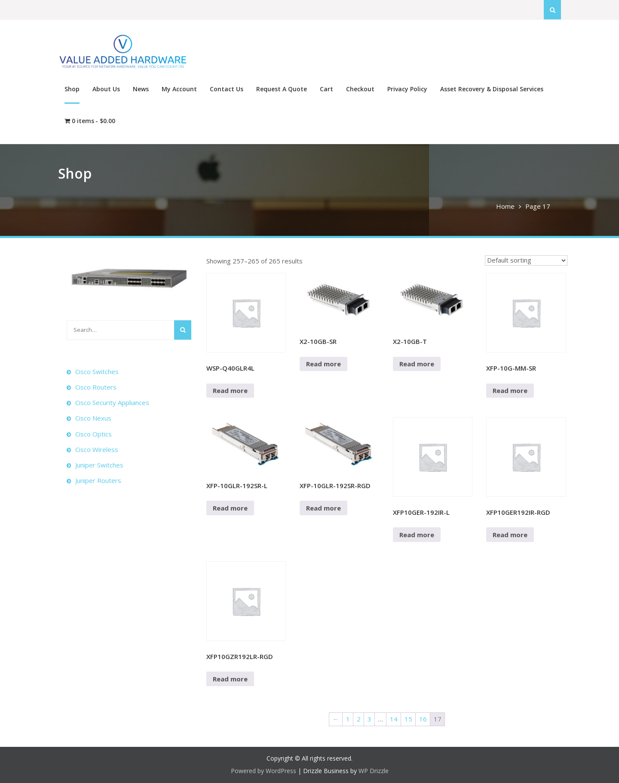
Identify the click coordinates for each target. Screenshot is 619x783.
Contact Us (226, 89)
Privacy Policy (407, 89)
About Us (106, 89)
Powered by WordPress (263, 771)
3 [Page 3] (369, 719)
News (141, 89)
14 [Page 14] (394, 719)
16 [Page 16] (423, 719)
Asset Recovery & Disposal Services (491, 89)
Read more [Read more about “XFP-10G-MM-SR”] (510, 390)
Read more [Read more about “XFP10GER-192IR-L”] (416, 534)
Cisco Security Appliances (112, 402)
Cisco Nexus (93, 418)
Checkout (360, 89)
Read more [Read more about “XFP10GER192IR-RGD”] (510, 534)
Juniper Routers (98, 480)
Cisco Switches (97, 371)
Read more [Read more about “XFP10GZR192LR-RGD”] (230, 679)
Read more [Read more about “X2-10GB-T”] (416, 363)
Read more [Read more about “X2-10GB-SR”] (323, 363)
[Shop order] (526, 260)
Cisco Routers (95, 387)
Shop (72, 89)
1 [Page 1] (348, 719)
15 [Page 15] (408, 719)
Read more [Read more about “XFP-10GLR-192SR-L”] (230, 508)
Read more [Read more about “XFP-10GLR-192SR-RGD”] (323, 508)
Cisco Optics (93, 434)
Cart (326, 89)
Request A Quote (281, 89)
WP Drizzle (374, 771)
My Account (179, 89)
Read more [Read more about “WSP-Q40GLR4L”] (230, 390)
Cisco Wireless (96, 449)
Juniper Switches (99, 465)
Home (505, 206)
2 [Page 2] (359, 719)
